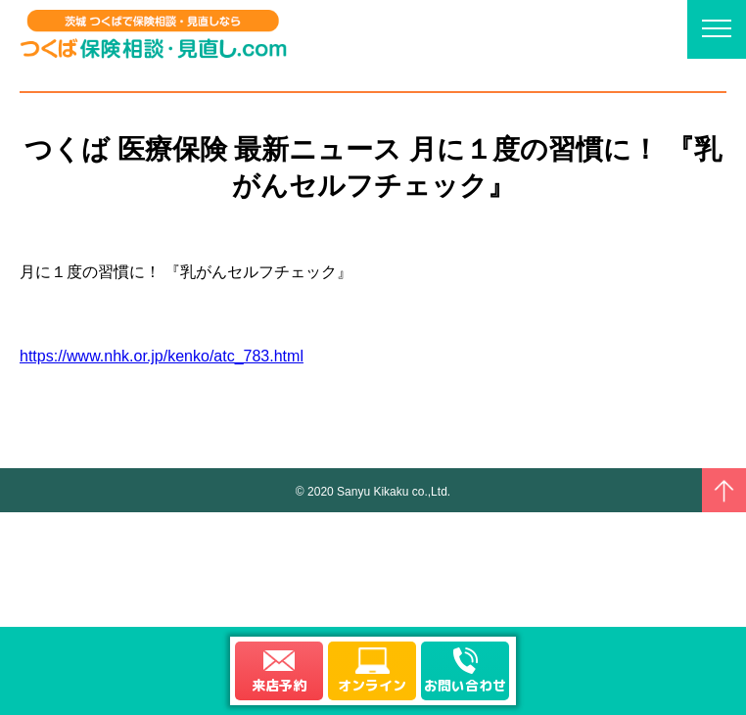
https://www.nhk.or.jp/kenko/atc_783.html (161, 356)
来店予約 (279, 685)
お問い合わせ (465, 685)
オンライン (372, 685)
